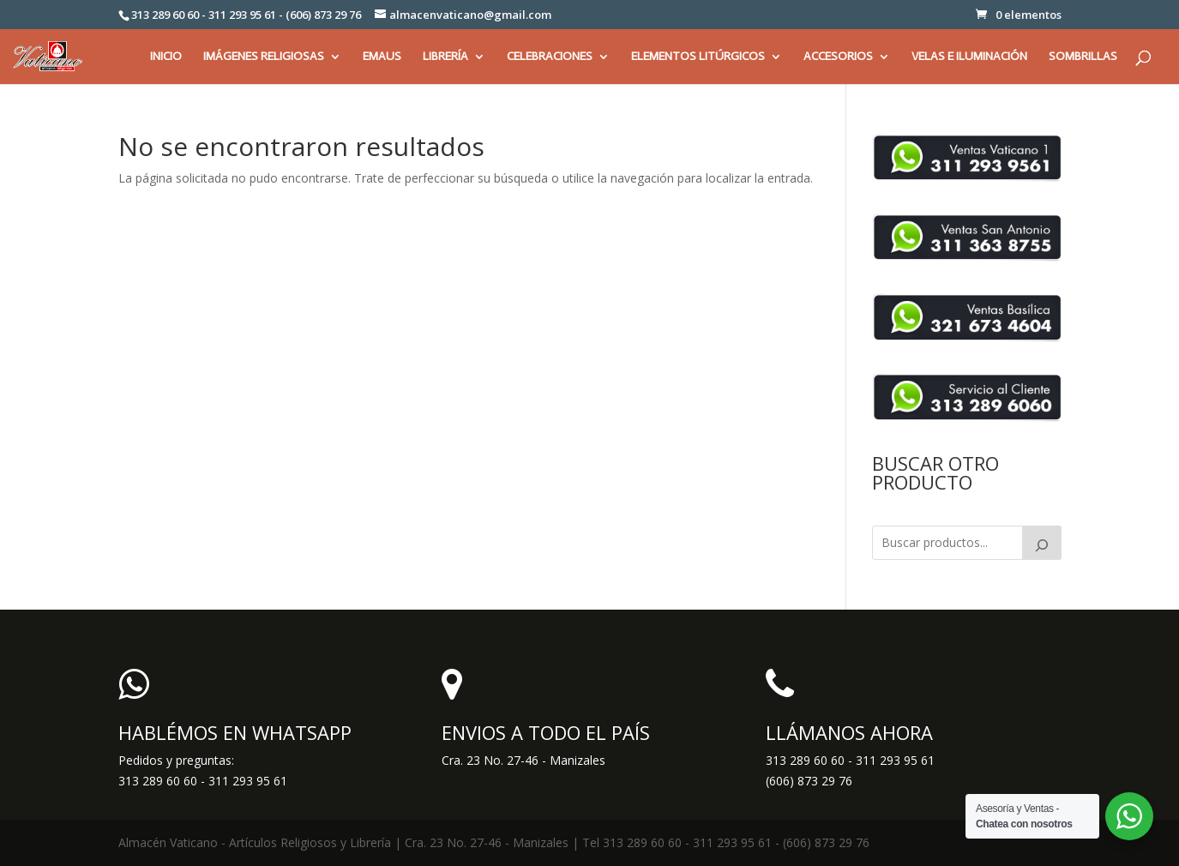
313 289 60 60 (805, 760)
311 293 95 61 (895, 760)
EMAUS (382, 57)
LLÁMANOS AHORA (849, 732)
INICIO (166, 57)
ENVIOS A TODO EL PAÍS (546, 732)
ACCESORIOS (838, 57)
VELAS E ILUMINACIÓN (969, 57)
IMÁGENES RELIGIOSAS (263, 57)
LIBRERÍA (445, 57)
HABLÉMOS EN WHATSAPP (235, 732)
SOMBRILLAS (1083, 57)
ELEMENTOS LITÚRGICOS (698, 57)
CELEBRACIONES (550, 57)
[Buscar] (1042, 543)
